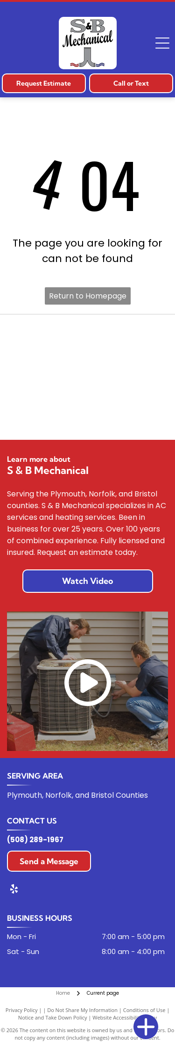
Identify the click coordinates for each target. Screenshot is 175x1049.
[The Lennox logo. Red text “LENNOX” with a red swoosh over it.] (127, 377)
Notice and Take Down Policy (52, 1017)
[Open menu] (162, 43)
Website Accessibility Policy (124, 1017)
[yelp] (14, 890)
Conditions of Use (144, 1009)
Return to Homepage (87, 296)
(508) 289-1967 (35, 840)
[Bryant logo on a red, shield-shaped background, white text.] (127, 337)
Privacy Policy (22, 1009)
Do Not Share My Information (82, 1009)
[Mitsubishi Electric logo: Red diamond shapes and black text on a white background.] (47, 417)
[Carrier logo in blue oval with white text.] (47, 337)
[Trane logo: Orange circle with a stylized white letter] (47, 377)
